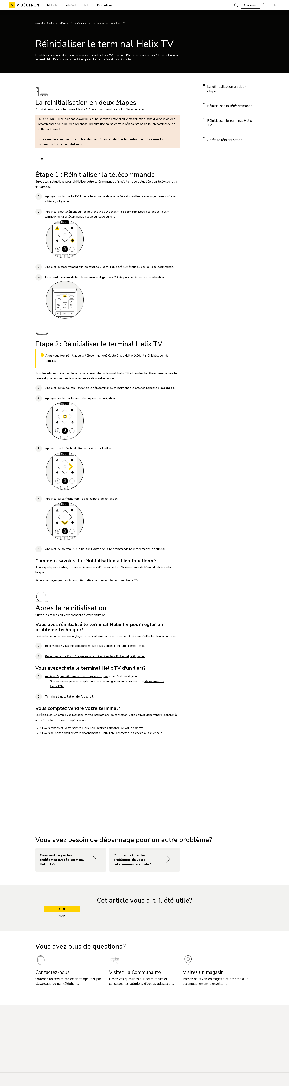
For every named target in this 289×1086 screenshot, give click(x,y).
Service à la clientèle (147, 733)
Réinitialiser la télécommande (230, 106)
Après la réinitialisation (224, 140)
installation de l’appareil (76, 697)
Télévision (64, 23)
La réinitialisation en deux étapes (226, 88)
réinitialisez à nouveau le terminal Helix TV (108, 580)
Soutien (51, 23)
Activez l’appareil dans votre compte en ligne (76, 676)
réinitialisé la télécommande (86, 356)
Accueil (39, 23)
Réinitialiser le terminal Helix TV (229, 122)
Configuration (81, 23)
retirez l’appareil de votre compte (120, 728)
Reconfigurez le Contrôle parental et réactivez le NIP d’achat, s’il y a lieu (95, 656)
